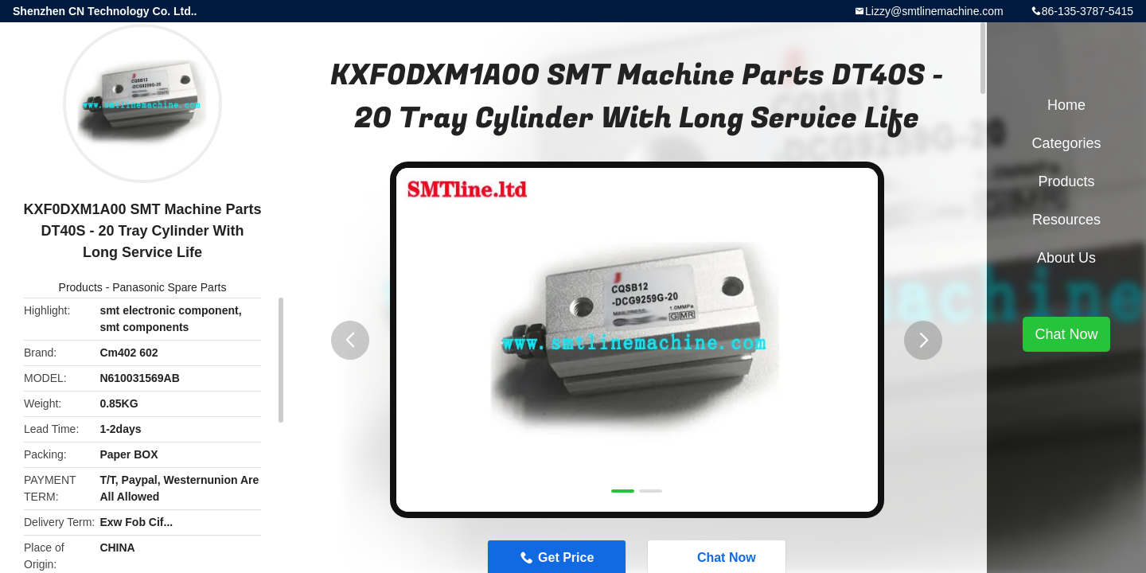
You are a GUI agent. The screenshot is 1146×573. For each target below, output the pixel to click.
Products (81, 287)
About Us (1066, 258)
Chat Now (1066, 334)
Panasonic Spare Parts (169, 287)
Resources (1066, 220)
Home (1066, 105)
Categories (1066, 143)
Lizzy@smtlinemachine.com (934, 11)
